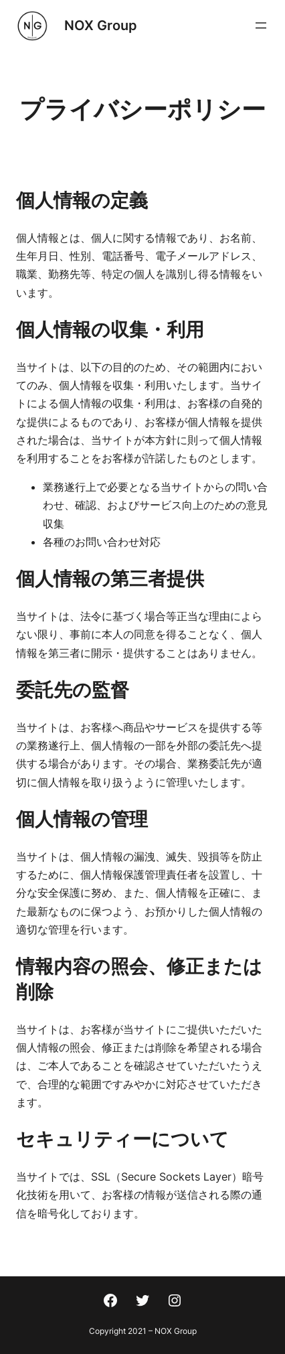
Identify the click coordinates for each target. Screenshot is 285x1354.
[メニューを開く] (261, 25)
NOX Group (100, 25)
